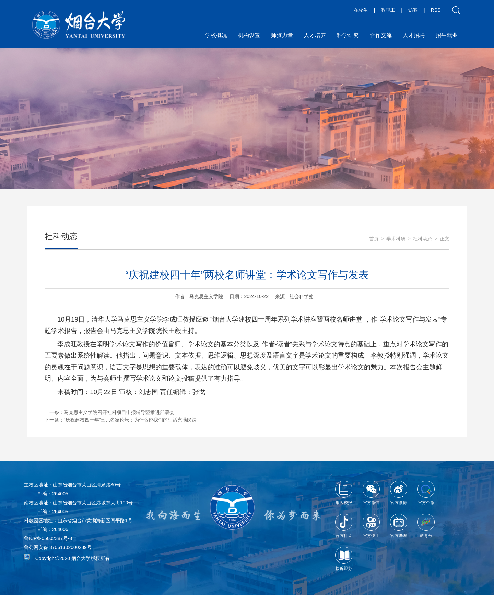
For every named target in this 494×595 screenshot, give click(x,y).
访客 (413, 10)
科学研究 (348, 35)
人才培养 (315, 35)
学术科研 (395, 239)
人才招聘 (414, 35)
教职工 (388, 10)
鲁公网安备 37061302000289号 (58, 547)
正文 (444, 239)
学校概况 (216, 35)
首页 (374, 239)
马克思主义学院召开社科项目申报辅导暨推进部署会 (119, 412)
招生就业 (447, 35)
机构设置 (249, 35)
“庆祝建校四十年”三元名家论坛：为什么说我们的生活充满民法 (130, 420)
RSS (436, 10)
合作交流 (381, 35)
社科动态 (422, 239)
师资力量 (282, 35)
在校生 (361, 10)
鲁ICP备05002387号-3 (48, 538)
